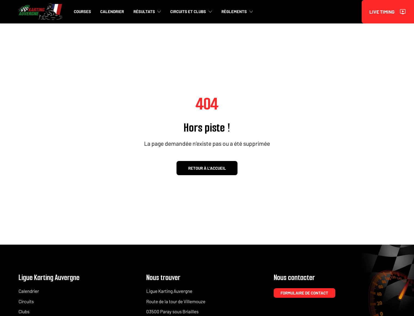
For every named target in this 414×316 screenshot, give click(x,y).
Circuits (26, 301)
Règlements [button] (237, 11)
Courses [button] (82, 11)
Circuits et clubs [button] (191, 11)
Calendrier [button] (112, 11)
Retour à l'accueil (207, 168)
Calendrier (29, 291)
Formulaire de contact (304, 292)
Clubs (24, 311)
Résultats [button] (147, 11)
